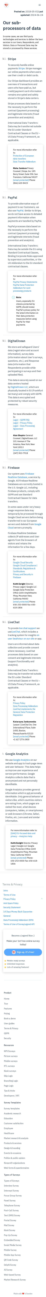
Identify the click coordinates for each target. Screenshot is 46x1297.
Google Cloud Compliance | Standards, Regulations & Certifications (25, 568)
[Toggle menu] (39, 4)
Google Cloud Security (23, 562)
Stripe (22, 68)
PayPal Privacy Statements (25, 282)
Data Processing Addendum (25, 706)
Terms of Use (9, 895)
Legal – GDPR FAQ (21, 420)
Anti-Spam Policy (11, 903)
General (7, 916)
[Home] (23, 1293)
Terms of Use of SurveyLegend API (18, 924)
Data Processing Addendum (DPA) (18, 920)
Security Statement (11, 907)
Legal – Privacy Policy (22, 423)
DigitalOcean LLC (19, 387)
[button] (23, 1018)
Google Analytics (21, 760)
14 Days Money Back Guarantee (17, 911)
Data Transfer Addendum (24, 161)
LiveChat (15, 631)
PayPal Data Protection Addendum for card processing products (23, 288)
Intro (5, 890)
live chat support (27, 628)
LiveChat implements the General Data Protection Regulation (24, 712)
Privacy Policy (19, 703)
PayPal (20, 210)
